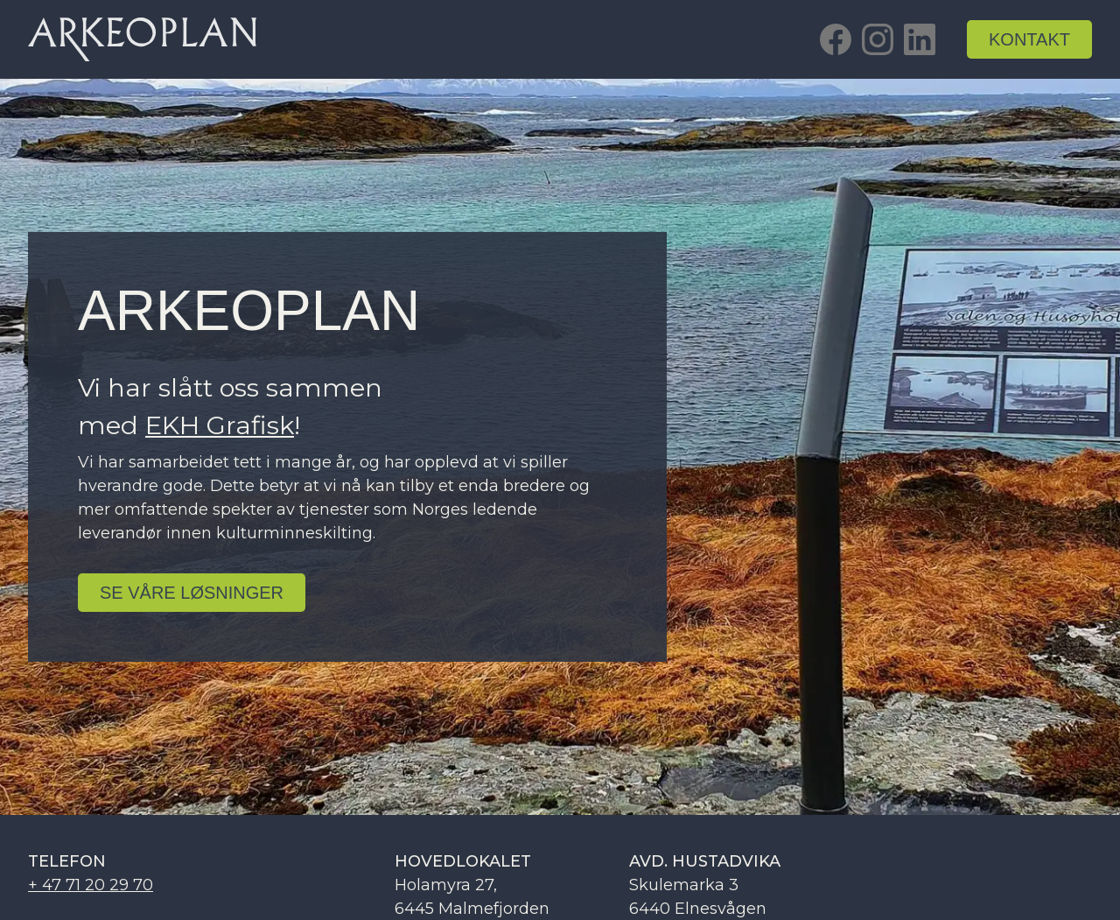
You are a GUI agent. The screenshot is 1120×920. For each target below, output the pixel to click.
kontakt (1029, 39)
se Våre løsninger (192, 592)
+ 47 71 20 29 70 (90, 885)
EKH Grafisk (219, 425)
